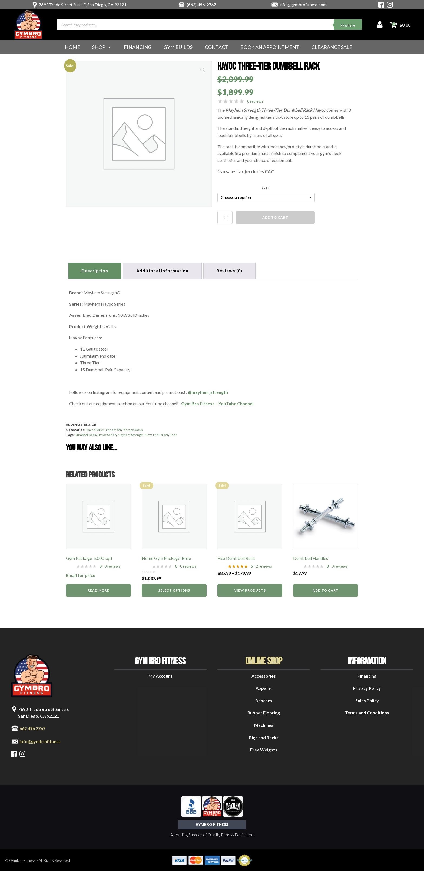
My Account (160, 674)
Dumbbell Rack (85, 434)
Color (266, 188)
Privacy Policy (367, 686)
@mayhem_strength (208, 391)
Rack (173, 434)
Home (72, 47)
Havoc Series (95, 429)
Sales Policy (367, 699)
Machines (263, 724)
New (148, 434)
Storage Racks (133, 429)
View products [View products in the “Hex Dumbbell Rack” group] (250, 589)
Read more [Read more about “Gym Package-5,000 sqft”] (98, 589)
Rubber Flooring (263, 711)
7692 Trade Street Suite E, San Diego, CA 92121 (83, 4)
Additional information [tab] (164, 270)
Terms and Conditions (367, 711)
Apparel (264, 686)
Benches (263, 699)
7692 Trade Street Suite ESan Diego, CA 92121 (43, 711)
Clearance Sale (332, 47)
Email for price (80, 574)
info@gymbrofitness (40, 740)
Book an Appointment (269, 47)
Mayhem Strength (131, 434)
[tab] (232, 270)
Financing (137, 47)
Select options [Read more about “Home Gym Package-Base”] (174, 589)
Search (347, 26)
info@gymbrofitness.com (303, 4)
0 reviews (255, 101)
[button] (203, 70)
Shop (102, 47)
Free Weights (263, 748)
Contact (216, 47)
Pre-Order (113, 429)
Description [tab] (95, 270)
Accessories (263, 674)
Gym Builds (178, 47)
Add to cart (275, 217)
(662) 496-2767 (201, 4)
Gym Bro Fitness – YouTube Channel (217, 402)
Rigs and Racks (264, 736)
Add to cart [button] (326, 589)
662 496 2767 (32, 727)
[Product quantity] (225, 217)
